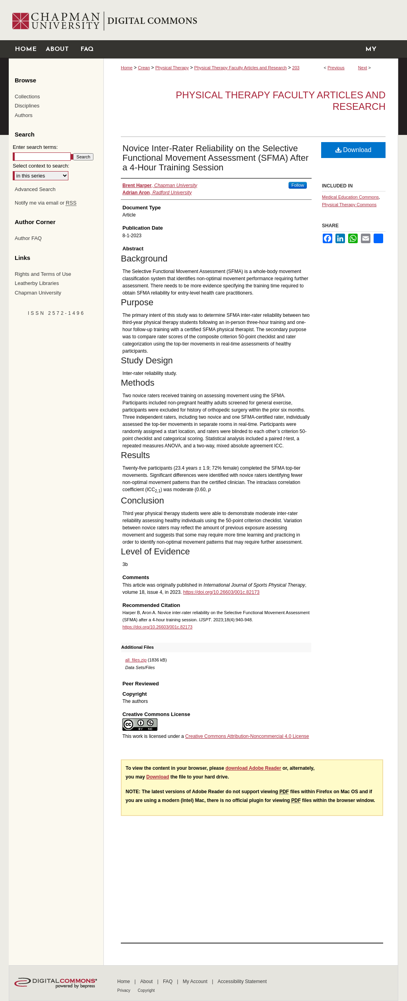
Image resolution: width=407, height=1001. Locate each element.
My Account (196, 981)
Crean (144, 67)
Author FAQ (28, 238)
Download (353, 149)
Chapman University (38, 293)
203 (295, 67)
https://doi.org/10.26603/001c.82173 (221, 592)
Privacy (124, 990)
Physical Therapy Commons (349, 204)
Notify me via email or (45, 203)
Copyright (146, 990)
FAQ (168, 981)
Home (126, 67)
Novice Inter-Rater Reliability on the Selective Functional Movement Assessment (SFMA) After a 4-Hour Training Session (215, 157)
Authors (24, 115)
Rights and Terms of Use (43, 274)
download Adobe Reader (253, 768)
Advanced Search (35, 189)
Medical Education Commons (350, 197)
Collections (27, 97)
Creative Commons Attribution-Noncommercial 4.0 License (247, 736)
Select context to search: (41, 166)
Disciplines (27, 106)
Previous (336, 67)
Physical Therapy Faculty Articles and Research (240, 67)
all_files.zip (136, 660)
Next (362, 67)
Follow (297, 185)
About (147, 981)
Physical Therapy (172, 67)
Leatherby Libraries (37, 283)
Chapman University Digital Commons (250, 20)
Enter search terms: (35, 147)
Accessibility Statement (242, 981)
